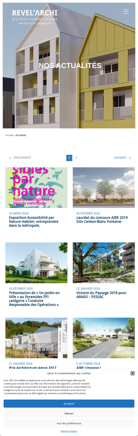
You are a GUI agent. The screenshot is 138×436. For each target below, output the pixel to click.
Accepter (69, 403)
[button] (132, 373)
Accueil (9, 135)
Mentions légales (69, 431)
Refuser (69, 413)
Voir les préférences (69, 423)
